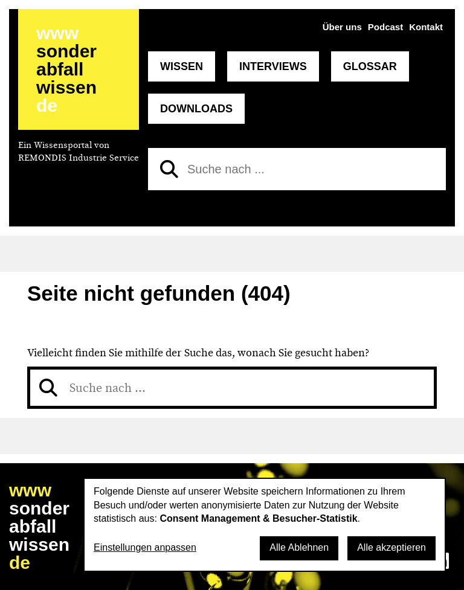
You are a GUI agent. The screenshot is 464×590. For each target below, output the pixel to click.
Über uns (342, 27)
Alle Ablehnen (299, 547)
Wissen (181, 66)
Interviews (273, 66)
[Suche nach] (297, 169)
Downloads (196, 109)
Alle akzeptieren (391, 547)
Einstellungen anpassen (145, 547)
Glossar (370, 66)
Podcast (385, 27)
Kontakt (426, 27)
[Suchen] (169, 169)
